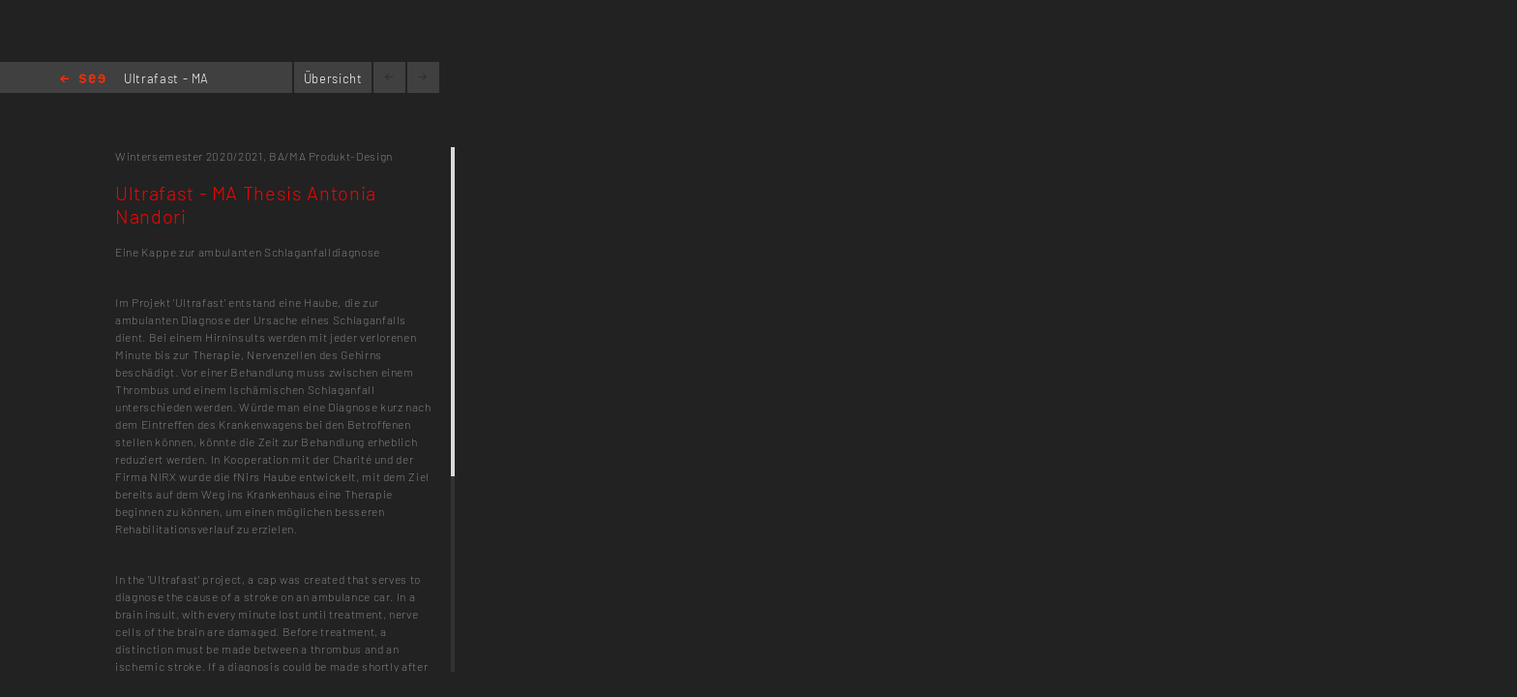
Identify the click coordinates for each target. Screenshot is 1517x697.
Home (82, 80)
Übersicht (333, 78)
